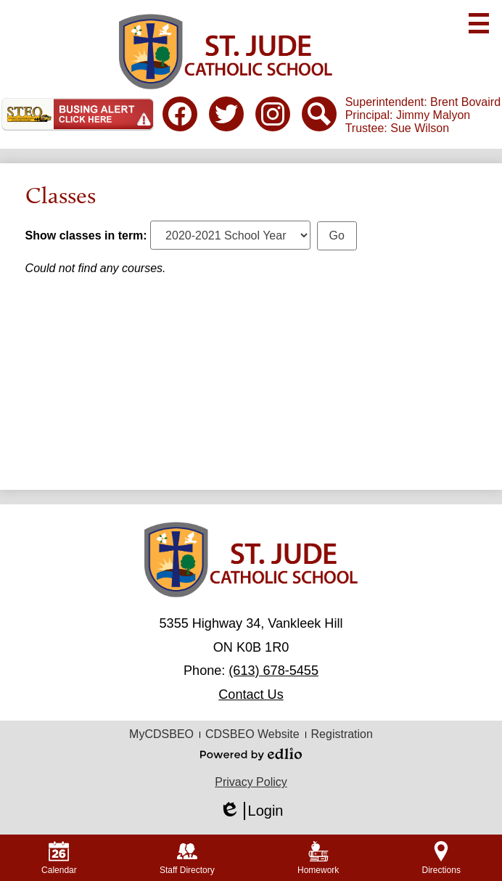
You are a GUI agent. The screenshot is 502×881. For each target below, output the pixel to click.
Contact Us (250, 694)
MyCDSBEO (161, 734)
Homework (318, 858)
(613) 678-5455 (273, 670)
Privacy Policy (251, 782)
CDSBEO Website (252, 734)
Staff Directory (187, 858)
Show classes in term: (86, 235)
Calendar (59, 858)
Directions (441, 858)
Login (251, 811)
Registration (342, 734)
